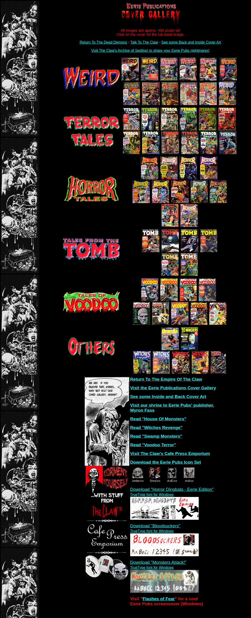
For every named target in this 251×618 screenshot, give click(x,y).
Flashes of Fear (159, 598)
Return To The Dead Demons (103, 42)
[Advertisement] (106, 597)
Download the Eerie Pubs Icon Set (165, 462)
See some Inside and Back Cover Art (168, 396)
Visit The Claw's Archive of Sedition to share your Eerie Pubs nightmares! (150, 50)
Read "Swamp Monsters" (156, 436)
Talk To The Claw (144, 42)
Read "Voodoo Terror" (153, 444)
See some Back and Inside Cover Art (191, 42)
